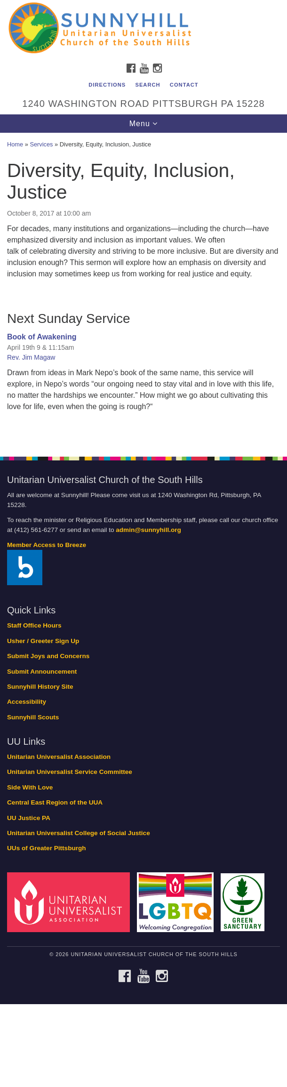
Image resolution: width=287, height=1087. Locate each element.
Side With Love (30, 787)
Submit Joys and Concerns (48, 656)
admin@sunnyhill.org (148, 529)
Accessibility (26, 701)
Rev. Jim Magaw (31, 357)
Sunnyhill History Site (40, 686)
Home (15, 144)
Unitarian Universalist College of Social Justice (78, 833)
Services (41, 144)
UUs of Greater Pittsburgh (46, 848)
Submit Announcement (42, 671)
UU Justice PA (28, 817)
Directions (107, 85)
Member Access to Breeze (46, 544)
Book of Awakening (42, 337)
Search (147, 85)
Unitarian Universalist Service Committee (69, 771)
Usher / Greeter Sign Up (43, 640)
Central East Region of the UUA (55, 802)
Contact (184, 85)
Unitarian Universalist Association (59, 756)
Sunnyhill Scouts (33, 717)
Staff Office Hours (34, 625)
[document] (143, 289)
